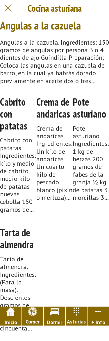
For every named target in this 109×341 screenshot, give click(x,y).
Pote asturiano (89, 108)
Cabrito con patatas (13, 114)
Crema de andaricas (53, 108)
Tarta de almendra (17, 239)
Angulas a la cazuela (40, 25)
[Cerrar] (8, 8)
